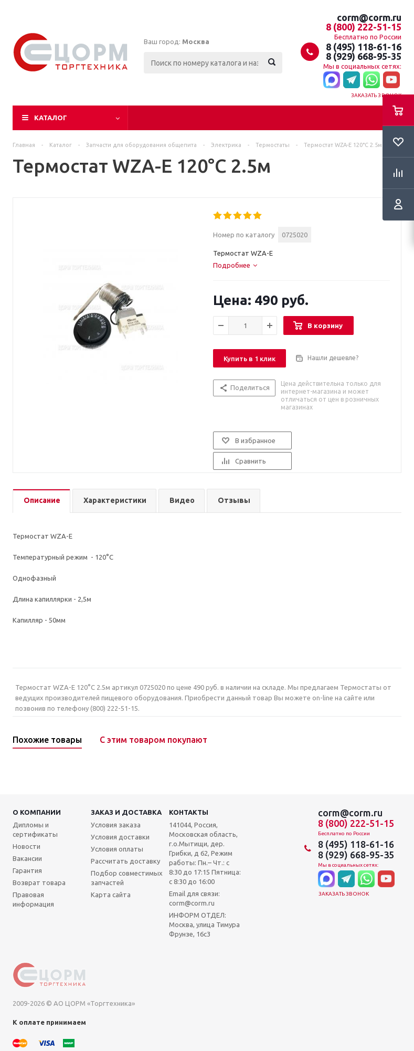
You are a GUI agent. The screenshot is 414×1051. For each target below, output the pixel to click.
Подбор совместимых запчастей (127, 877)
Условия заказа (116, 824)
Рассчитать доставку (125, 861)
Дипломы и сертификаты (35, 829)
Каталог (50, 117)
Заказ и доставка (126, 812)
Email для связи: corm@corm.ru (194, 898)
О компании (37, 812)
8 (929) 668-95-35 (363, 56)
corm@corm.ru (369, 17)
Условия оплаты (117, 849)
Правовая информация (33, 899)
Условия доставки (120, 836)
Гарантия (27, 870)
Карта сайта (111, 894)
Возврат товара (39, 882)
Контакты (188, 812)
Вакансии (27, 858)
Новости (26, 846)
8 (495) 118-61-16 (363, 46)
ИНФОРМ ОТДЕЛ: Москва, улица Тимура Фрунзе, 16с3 (204, 924)
